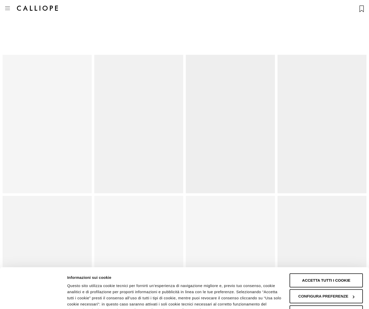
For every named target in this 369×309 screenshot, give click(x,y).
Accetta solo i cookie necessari (326, 277)
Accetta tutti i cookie (326, 242)
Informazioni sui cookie (88, 299)
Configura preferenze (326, 258)
